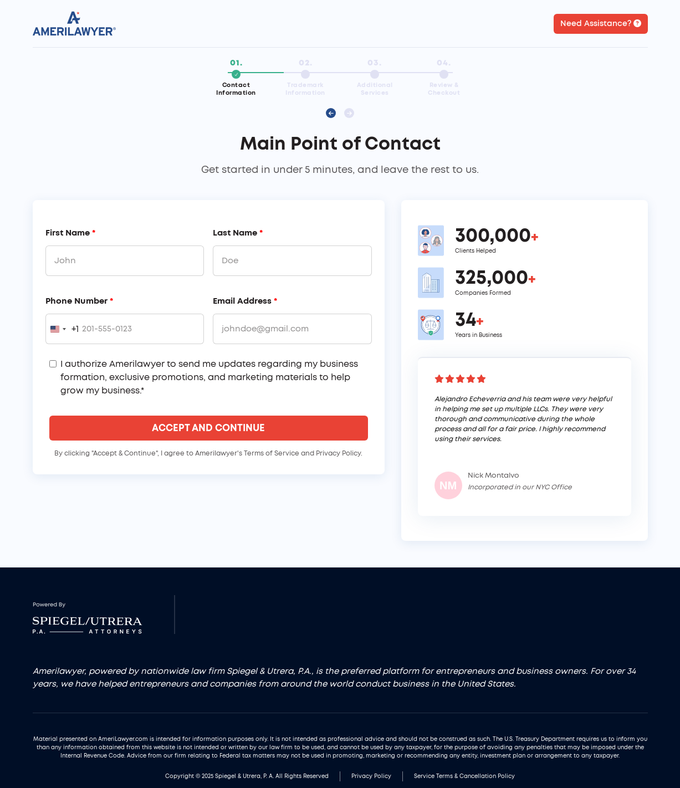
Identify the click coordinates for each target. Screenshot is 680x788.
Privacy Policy (371, 776)
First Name (70, 233)
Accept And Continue (208, 428)
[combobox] (62, 329)
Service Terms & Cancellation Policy (464, 776)
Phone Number (79, 301)
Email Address (245, 301)
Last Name (238, 233)
